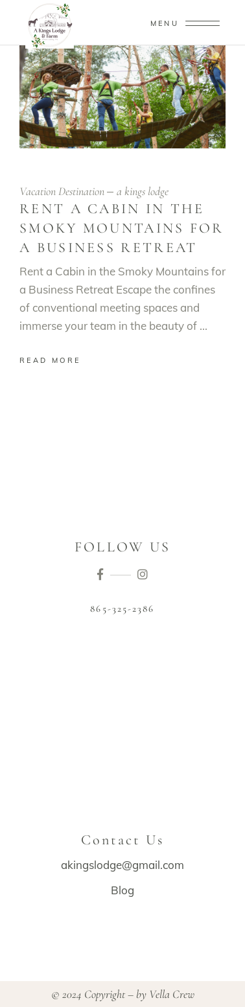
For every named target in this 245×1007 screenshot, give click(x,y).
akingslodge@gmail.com (122, 865)
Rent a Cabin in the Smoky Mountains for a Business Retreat (121, 228)
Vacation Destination (61, 191)
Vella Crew (171, 994)
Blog (122, 890)
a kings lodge (143, 191)
